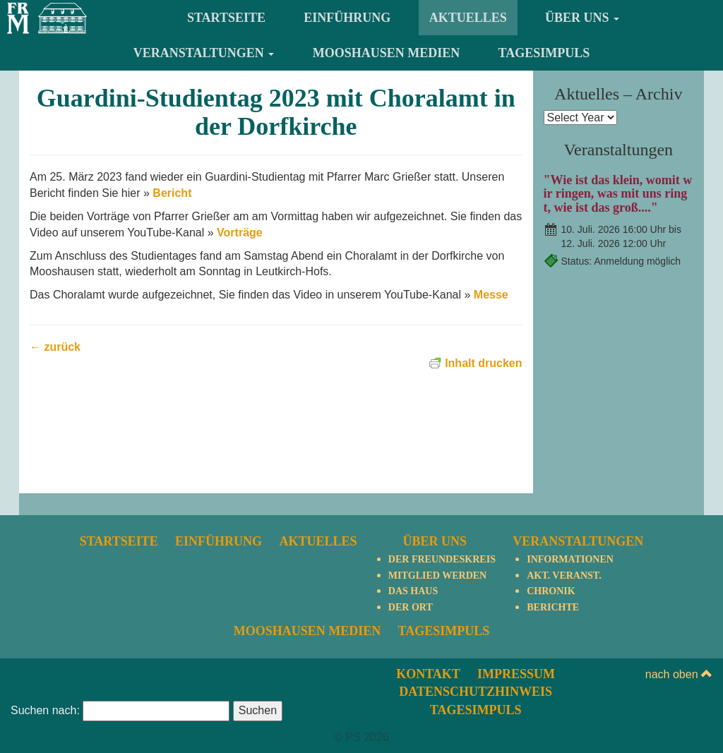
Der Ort (410, 607)
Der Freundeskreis (442, 559)
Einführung (347, 18)
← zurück (55, 347)
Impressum (516, 674)
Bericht (172, 193)
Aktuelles (468, 18)
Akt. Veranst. (564, 575)
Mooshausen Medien (386, 53)
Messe (491, 295)
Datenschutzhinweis (475, 692)
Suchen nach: (45, 710)
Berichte (553, 607)
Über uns (582, 18)
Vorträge (240, 233)
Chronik (551, 591)
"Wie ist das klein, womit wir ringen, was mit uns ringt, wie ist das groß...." (618, 194)
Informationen (570, 559)
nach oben (678, 674)
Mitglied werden (437, 575)
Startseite (226, 18)
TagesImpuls (544, 53)
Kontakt (428, 674)
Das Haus (413, 591)
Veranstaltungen (204, 53)
